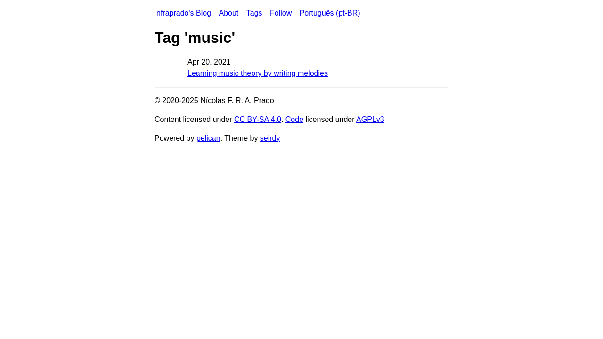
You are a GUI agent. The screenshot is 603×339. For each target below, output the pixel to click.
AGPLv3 (370, 119)
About (228, 13)
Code (294, 119)
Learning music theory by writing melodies (257, 73)
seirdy (270, 138)
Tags (254, 13)
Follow (281, 13)
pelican (208, 138)
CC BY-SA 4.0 (257, 119)
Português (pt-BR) (330, 13)
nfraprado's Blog (183, 13)
